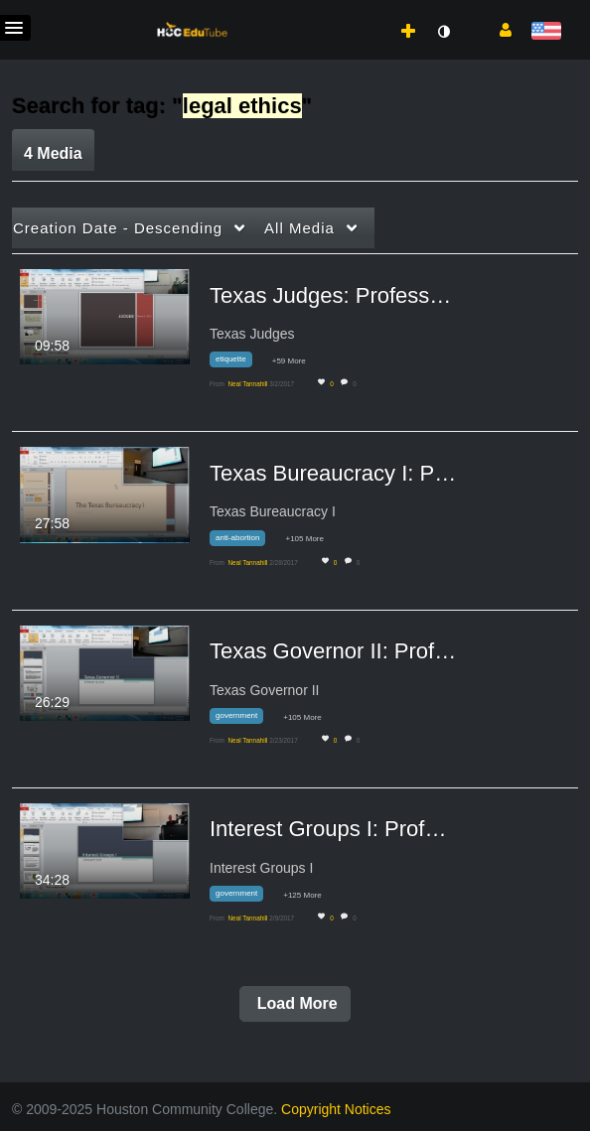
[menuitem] (364, 11)
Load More (294, 1003)
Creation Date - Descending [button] (117, 227)
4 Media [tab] (53, 153)
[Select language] (545, 32)
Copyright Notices (336, 1109)
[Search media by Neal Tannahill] (247, 383)
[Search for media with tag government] (244, 719)
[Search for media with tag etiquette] (238, 362)
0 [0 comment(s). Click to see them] (356, 383)
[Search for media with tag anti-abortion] (245, 540)
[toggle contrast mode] (443, 32)
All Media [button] (299, 227)
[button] (498, 29)
